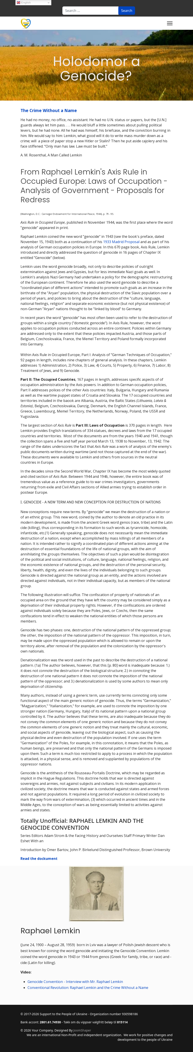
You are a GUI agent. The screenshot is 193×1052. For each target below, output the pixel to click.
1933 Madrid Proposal (121, 241)
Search (126, 10)
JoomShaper (82, 1030)
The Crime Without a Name (48, 110)
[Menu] (170, 23)
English (24, 2)
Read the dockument (39, 858)
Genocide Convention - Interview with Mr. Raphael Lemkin (75, 981)
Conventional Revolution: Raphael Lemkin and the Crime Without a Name (88, 987)
